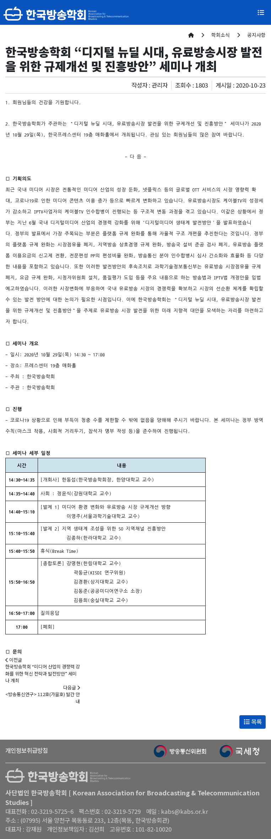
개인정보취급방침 (26, 750)
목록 (253, 721)
